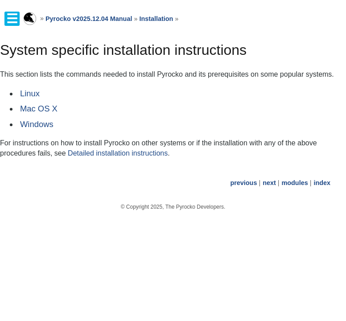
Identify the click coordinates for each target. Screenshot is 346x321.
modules (294, 182)
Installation (156, 18)
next (269, 182)
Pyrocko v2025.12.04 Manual (88, 18)
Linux (30, 93)
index (321, 182)
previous (243, 182)
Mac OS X (39, 108)
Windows (37, 124)
